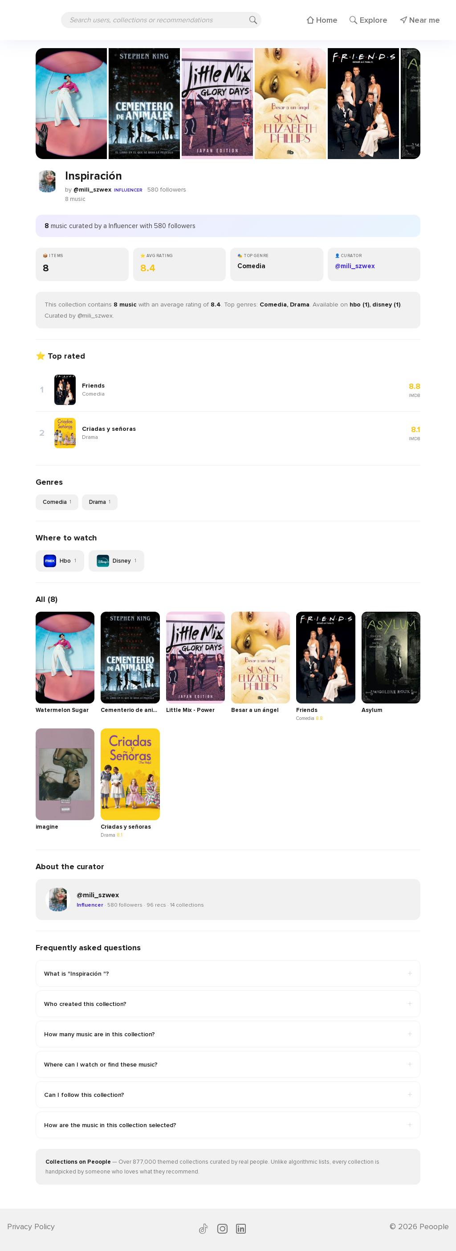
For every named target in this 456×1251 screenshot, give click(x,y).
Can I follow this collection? (228, 1094)
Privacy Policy (31, 1226)
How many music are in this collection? (228, 1034)
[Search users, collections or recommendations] (161, 20)
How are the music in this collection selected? (228, 1125)
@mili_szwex (92, 189)
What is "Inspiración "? (228, 973)
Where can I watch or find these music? (228, 1064)
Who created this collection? (228, 1003)
